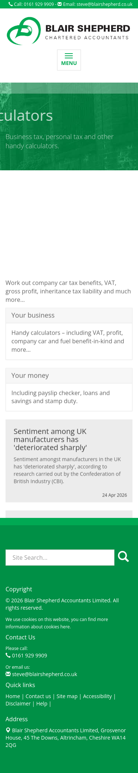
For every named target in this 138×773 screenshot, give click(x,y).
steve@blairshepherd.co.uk (104, 4)
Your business (32, 337)
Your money (30, 397)
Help (41, 703)
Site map (67, 696)
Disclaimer (18, 703)
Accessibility (97, 696)
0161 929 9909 (29, 655)
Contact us (38, 696)
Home (13, 696)
